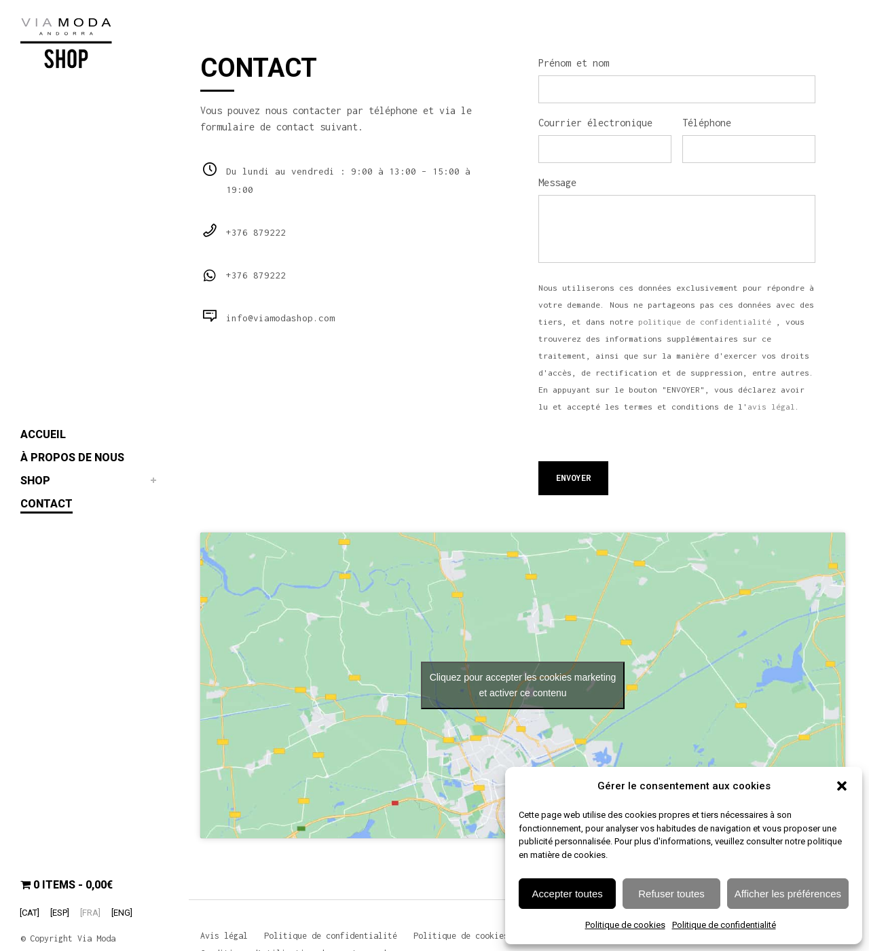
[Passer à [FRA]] (90, 912)
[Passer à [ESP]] (60, 912)
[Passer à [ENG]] (122, 912)
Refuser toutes (671, 893)
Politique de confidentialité (724, 925)
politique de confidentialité (704, 318)
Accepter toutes (567, 893)
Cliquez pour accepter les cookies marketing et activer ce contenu (523, 681)
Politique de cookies (625, 925)
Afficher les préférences (788, 893)
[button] (842, 786)
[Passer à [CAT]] (29, 912)
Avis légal (224, 936)
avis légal (771, 403)
